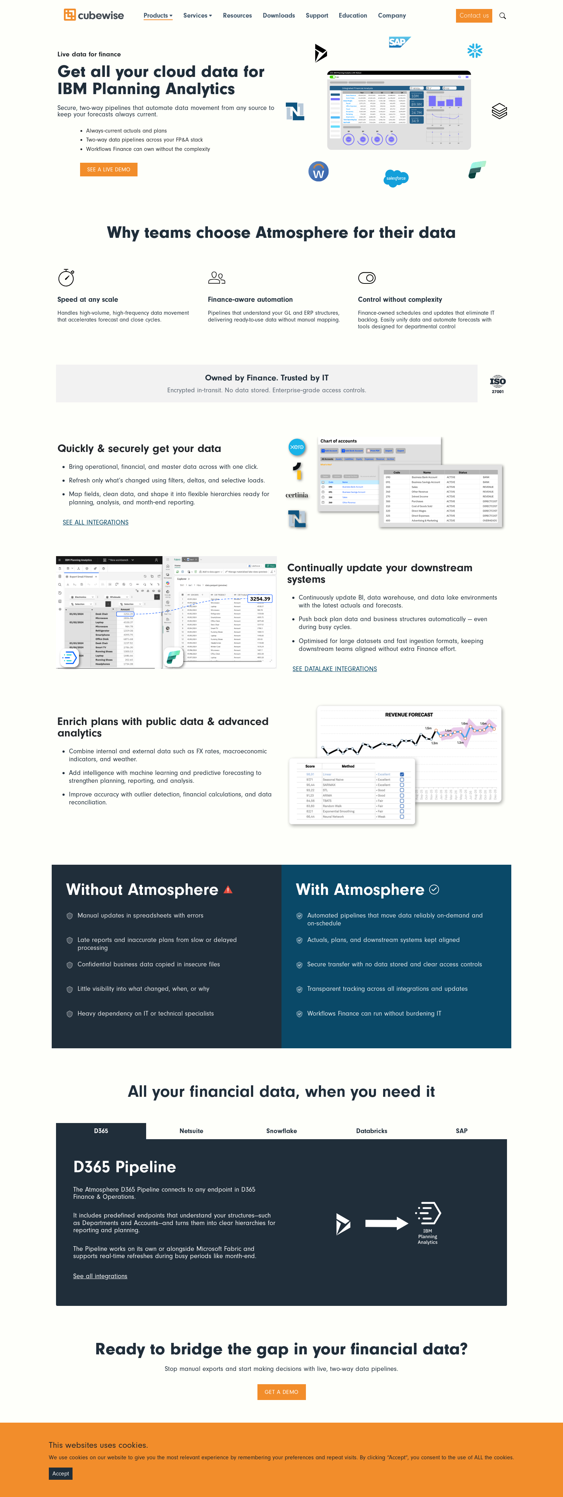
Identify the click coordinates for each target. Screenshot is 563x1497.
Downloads (279, 15)
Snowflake (282, 1131)
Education (353, 15)
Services (195, 15)
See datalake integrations (335, 669)
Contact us (474, 15)
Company (392, 15)
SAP (461, 1131)
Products (156, 15)
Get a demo (282, 1391)
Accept (60, 1473)
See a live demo (108, 169)
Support (317, 15)
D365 (101, 1131)
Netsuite (191, 1131)
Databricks (371, 1131)
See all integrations (96, 522)
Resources (237, 15)
